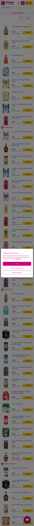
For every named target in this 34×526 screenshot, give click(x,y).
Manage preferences (17, 272)
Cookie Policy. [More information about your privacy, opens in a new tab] (18, 258)
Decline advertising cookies (17, 268)
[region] (17, 263)
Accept (17, 263)
